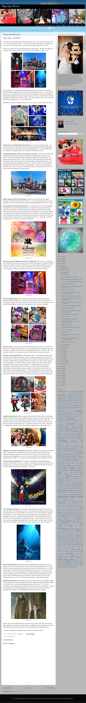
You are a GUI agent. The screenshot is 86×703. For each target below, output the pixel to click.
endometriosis (66, 450)
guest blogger (71, 467)
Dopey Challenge (75, 445)
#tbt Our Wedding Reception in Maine (71, 296)
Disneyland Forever (70, 442)
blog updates (69, 407)
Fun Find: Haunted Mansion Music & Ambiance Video (70, 293)
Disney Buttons (61, 431)
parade (60, 512)
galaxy (78, 460)
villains (81, 556)
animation (60, 400)
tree (82, 549)
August (63, 347)
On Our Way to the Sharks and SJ (70, 314)
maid (75, 490)
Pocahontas (67, 517)
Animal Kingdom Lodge (77, 398)
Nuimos (63, 505)
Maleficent (81, 492)
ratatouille (76, 524)
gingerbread (61, 463)
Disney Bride (79, 429)
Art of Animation (79, 400)
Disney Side (80, 435)
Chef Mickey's (80, 416)
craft (65, 426)
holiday (69, 476)
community (71, 421)
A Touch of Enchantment (68, 393)
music (81, 500)
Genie (72, 461)
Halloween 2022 (65, 274)
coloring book (64, 421)
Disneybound (79, 438)
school (72, 530)
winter (81, 563)
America (60, 398)
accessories (61, 395)
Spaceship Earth (66, 539)
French (63, 460)
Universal (60, 553)
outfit (81, 509)
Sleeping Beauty (79, 534)
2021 (61, 366)
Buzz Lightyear (68, 411)
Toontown (67, 548)
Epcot (72, 450)
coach (78, 420)
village (77, 556)
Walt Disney (80, 557)
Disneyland (62, 441)
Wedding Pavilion (78, 562)
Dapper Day (75, 427)
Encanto (60, 450)
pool (72, 517)
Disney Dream (64, 433)
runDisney (62, 528)
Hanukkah (71, 470)
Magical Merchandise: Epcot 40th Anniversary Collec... (69, 338)
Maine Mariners (61, 492)
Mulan (68, 500)
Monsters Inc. (75, 498)
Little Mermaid (72, 488)
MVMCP (64, 502)
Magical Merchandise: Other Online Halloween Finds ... (70, 322)
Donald (67, 445)
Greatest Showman (62, 467)
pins (73, 514)
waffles (71, 557)
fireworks (68, 456)
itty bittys (81, 483)
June (62, 351)
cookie (81, 422)
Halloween (72, 468)
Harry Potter (73, 472)
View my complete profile (71, 123)
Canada (77, 412)
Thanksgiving (66, 544)
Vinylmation (60, 557)
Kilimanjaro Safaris (62, 487)
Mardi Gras (66, 494)
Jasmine (59, 485)
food (74, 458)
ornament (71, 509)
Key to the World (71, 485)
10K (68, 391)
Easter (68, 448)
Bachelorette (65, 403)
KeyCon (80, 485)
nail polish (69, 502)
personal (72, 512)
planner (81, 515)
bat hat (74, 403)
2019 (61, 371)
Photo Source (28, 141)
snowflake (67, 537)
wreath (71, 567)
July (62, 349)
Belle (72, 405)
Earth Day (63, 448)
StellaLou (68, 541)
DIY (59, 445)
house (67, 478)
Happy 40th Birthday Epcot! (68, 342)
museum (77, 500)
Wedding (69, 562)
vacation (69, 553)
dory (82, 445)
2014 (61, 382)
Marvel (70, 494)
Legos (76, 487)
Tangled (77, 543)
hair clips (80, 467)
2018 (61, 373)
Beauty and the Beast (64, 405)
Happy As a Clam (65, 316)
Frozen (68, 460)
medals (74, 494)
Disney (72, 429)
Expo (79, 450)
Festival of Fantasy (72, 454)
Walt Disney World (66, 560)
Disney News (10, 636)
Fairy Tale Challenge (73, 452)
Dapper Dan (69, 427)
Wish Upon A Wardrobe (63, 565)
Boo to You (69, 409)
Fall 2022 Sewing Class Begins (69, 319)
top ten (81, 548)
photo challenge (62, 514)
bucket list (61, 411)
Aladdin (76, 397)
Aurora (67, 402)
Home (29, 688)
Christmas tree (79, 418)
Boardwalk (64, 408)
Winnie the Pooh (74, 563)
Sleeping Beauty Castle (63, 536)
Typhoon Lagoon (78, 551)
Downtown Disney (62, 446)
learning (72, 487)
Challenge (65, 416)
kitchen (68, 487)
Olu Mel (73, 505)
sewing (63, 532)
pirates (75, 514)
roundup (81, 526)
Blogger (71, 698)
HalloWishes (80, 468)
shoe (63, 534)
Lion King (64, 488)
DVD (79, 446)
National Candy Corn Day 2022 (69, 277)
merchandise (63, 496)
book (73, 409)
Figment (64, 456)
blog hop (63, 407)
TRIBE (59, 551)
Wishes (70, 565)
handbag (60, 470)
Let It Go (80, 487)
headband (66, 474)
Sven (70, 543)
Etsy (76, 450)
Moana (65, 498)
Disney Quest (67, 435)
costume (80, 424)
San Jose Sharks (73, 529)
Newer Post (7, 688)
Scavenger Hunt (66, 530)
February (63, 361)
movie (65, 500)
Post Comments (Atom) (16, 691)
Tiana (69, 546)
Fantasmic (60, 454)
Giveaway (72, 463)
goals (69, 465)
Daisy (65, 427)
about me (80, 393)
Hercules (72, 474)
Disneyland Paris (79, 442)
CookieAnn (60, 424)
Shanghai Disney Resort (71, 532)
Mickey (73, 496)
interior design (75, 481)
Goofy (73, 465)
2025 (61, 259)
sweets (73, 543)
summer (60, 543)
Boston (76, 408)
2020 (61, 368)
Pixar (67, 515)
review (71, 526)
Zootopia (75, 567)
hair (77, 467)
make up (67, 492)
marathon (60, 494)
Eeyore (73, 448)
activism (69, 395)
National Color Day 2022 (67, 290)
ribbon (76, 526)
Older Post (50, 688)
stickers (73, 541)
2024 (61, 261)
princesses (61, 521)
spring (75, 539)
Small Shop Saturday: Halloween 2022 (71, 327)
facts (66, 452)
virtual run (66, 557)
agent (71, 397)
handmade (66, 470)
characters (70, 416)
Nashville (74, 502)
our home (76, 509)
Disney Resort (73, 435)
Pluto (62, 517)
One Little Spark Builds (70, 507)
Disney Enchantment (71, 433)
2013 (61, 385)
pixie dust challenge (74, 515)
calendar (79, 411)
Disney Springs (61, 436)
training (73, 549)
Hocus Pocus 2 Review (67, 325)
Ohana (66, 505)
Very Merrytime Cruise (63, 556)
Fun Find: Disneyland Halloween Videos (71, 281)
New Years (67, 503)
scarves (60, 530)
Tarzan (81, 543)
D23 (82, 426)
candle (81, 413)
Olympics (77, 505)
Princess (80, 519)
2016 (61, 378)
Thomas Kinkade (62, 546)
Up (64, 553)
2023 (61, 263)
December (64, 268)
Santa (81, 529)
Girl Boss (66, 463)
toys (70, 549)
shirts (59, 534)
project (73, 521)
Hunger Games (73, 478)
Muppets (73, 500)
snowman (72, 537)
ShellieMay (80, 532)
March (63, 358)
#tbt (59, 391)
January (63, 363)
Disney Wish (67, 438)
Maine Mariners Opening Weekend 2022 (71, 279)
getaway (81, 461)
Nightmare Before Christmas (77, 503)
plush (59, 517)
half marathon (63, 468)
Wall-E (74, 557)
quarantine (65, 523)
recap (81, 524)
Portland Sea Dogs (69, 519)
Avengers (81, 402)
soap (77, 537)
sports (72, 539)
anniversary (69, 400)
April (62, 356)
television (60, 544)
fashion (65, 454)
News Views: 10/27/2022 (67, 284)
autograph (72, 402)
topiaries (60, 549)
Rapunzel (70, 524)
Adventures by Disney (63, 397)
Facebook (63, 452)
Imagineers (68, 480)
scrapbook (77, 530)
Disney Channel (69, 431)
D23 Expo (60, 427)
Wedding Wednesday (64, 563)
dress (73, 446)
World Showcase (65, 567)
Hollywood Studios (78, 476)
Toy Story (65, 549)
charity (75, 416)
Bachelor (60, 403)
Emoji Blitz (80, 448)
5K (58, 393)
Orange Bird (66, 508)
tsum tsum (65, 551)
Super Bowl (65, 543)
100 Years (63, 391)
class (75, 420)
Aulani (63, 402)
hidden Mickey (79, 474)
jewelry (64, 485)
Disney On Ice (61, 435)
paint (59, 510)
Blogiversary (76, 407)
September (64, 344)
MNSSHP (60, 498)
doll (63, 445)
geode (76, 461)
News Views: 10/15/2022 (67, 308)
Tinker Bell (80, 546)
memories (80, 494)
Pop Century (76, 517)
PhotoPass (68, 514)
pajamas (76, 510)
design (67, 429)
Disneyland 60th (76, 441)
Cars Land (75, 414)
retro (66, 526)
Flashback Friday (75, 456)
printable (68, 521)
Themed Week (79, 544)
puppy (81, 521)
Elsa (76, 448)
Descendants (61, 429)
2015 (61, 380)
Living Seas (80, 488)
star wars (63, 541)
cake (74, 411)
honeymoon (61, 478)
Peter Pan (77, 512)
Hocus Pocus (61, 476)
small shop (72, 536)
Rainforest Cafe (62, 524)
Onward (78, 507)
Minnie (80, 496)
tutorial (71, 551)
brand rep (81, 408)
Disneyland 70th (61, 442)
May (62, 354)
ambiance (80, 397)
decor (81, 427)
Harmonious (65, 472)
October (63, 272)
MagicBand (70, 490)
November (64, 270)
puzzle (59, 523)
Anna (64, 400)
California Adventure (63, 413)
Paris (64, 512)
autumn (76, 402)
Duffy (76, 446)
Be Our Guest (79, 403)
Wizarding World (75, 565)
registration (60, 526)
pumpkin (78, 521)
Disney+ (73, 438)
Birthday (75, 405)
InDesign (61, 481)
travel (78, 549)
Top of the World (74, 548)
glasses (65, 465)
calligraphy (72, 412)
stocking (81, 541)
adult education (78, 395)
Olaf (70, 505)
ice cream (80, 478)
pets (82, 512)
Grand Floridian (79, 465)
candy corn (67, 414)
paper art (81, 510)
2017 (61, 375)
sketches (72, 534)
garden (63, 461)
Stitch (77, 541)
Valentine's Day (78, 553)
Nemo (78, 502)
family (80, 452)
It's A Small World (73, 483)
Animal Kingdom (67, 398)
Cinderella (60, 420)
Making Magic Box (74, 492)
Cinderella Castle (68, 420)
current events (76, 426)
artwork (60, 402)
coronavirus (71, 424)
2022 (61, 266)
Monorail (70, 498)
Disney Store (68, 437)
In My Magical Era (77, 480)
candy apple (61, 414)
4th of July (79, 391)
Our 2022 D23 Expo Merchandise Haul (71, 306)
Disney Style (75, 437)
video (72, 556)
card (72, 414)
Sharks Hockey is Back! (67, 329)
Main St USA (79, 490)
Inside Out (67, 481)
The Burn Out (64, 332)
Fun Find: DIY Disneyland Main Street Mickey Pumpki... (71, 311)
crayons (69, 426)
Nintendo (60, 505)
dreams (69, 446)
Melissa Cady (70, 121)
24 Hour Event (72, 391)
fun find (74, 460)
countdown (61, 426)
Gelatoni (68, 461)
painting (72, 510)
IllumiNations (61, 480)
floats (82, 456)
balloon (70, 403)
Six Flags (67, 534)
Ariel (74, 400)
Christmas (70, 418)
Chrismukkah (61, 418)
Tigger (73, 546)
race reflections (74, 523)
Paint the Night (65, 510)
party (67, 512)
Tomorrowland (61, 548)
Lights (59, 488)
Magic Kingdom (63, 490)
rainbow (81, 523)
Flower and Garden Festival (65, 458)
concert (77, 422)
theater (72, 544)
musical (60, 502)
